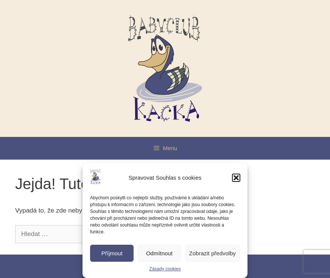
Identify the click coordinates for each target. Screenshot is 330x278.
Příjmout (112, 253)
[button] (236, 178)
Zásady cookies (165, 269)
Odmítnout (159, 253)
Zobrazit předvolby (212, 253)
